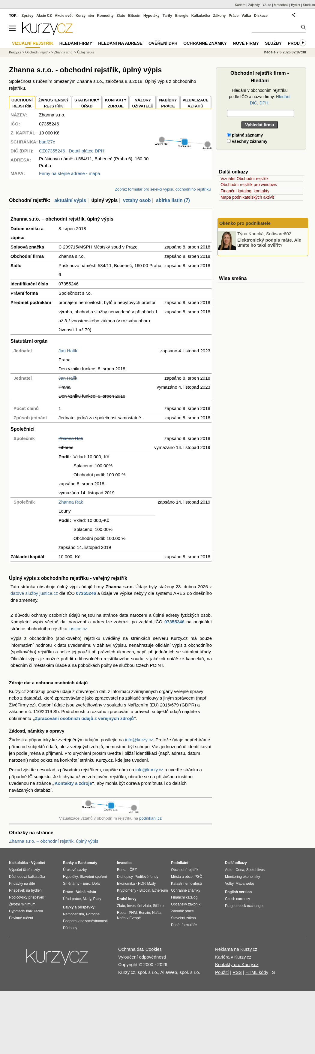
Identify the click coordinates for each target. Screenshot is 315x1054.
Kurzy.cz (15, 52)
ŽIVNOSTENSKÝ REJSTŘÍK (53, 103)
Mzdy (87, 899)
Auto (228, 870)
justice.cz (77, 628)
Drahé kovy (126, 899)
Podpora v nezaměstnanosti (85, 921)
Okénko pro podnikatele (245, 223)
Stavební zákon (183, 918)
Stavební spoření (93, 877)
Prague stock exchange (243, 906)
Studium (309, 5)
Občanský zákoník (185, 904)
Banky (68, 863)
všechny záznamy (247, 141)
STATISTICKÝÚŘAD (86, 103)
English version (238, 892)
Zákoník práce (182, 911)
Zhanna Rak (70, 438)
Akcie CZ (44, 16)
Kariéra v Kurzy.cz (233, 956)
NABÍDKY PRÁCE (168, 103)
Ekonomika (126, 883)
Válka (246, 16)
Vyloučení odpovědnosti (142, 956)
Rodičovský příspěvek (26, 897)
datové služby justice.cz (34, 593)
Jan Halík (67, 350)
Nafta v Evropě (129, 918)
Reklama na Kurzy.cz (236, 949)
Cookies (154, 949)
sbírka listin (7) (173, 200)
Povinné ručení (21, 918)
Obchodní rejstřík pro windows (248, 184)
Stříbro (158, 906)
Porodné (93, 914)
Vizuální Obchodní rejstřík (244, 178)
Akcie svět (64, 16)
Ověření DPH (162, 43)
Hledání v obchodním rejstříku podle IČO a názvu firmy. (259, 96)
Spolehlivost (256, 870)
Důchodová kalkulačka (27, 877)
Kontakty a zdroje (73, 783)
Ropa (121, 913)
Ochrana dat (130, 949)
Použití (222, 972)
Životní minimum (22, 904)
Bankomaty (87, 863)
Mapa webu (245, 883)
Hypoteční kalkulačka (26, 911)
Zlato (121, 16)
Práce (234, 16)
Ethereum (160, 890)
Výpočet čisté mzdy (24, 870)
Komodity (105, 16)
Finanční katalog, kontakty (244, 190)
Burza (121, 870)
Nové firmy (246, 43)
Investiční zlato (139, 906)
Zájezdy (254, 5)
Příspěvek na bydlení (26, 890)
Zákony (219, 16)
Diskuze (261, 16)
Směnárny (71, 883)
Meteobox (281, 5)
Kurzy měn (85, 16)
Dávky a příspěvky (78, 907)
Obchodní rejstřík (37, 52)
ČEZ (133, 870)
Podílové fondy (146, 877)
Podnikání (179, 863)
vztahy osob (137, 200)
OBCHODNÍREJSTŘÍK (22, 103)
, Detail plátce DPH (71, 150)
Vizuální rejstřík (32, 43)
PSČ (198, 877)
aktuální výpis (70, 200)
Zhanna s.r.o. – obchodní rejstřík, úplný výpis (53, 841)
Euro (86, 883)
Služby (273, 43)
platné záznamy (245, 135)
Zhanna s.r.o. (63, 52)
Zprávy (27, 16)
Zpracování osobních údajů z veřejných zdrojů (84, 718)
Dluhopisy (125, 877)
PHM (133, 913)
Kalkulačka (200, 16)
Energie (181, 16)
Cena (240, 870)
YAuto (266, 5)
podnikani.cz (150, 818)
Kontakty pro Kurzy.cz (237, 964)
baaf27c (47, 141)
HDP (141, 883)
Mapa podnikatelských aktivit (247, 197)
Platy (97, 899)
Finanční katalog (184, 897)
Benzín (144, 913)
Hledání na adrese (120, 43)
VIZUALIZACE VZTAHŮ (195, 103)
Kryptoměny (126, 890)
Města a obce (182, 877)
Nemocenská (73, 914)
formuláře (189, 925)
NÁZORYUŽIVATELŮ (142, 103)
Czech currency (237, 899)
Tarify (167, 16)
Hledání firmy (75, 43)
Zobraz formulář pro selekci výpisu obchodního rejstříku (163, 189)
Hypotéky (151, 16)
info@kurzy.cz (139, 739)
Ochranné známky (205, 43)
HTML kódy (256, 972)
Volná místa (86, 892)
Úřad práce (72, 899)
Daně (175, 925)
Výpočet (38, 863)
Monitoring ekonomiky (242, 877)
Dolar (96, 883)
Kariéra (240, 5)
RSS (237, 972)
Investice (124, 863)
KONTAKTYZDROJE (115, 103)
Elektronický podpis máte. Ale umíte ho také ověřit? (269, 242)
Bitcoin (134, 16)
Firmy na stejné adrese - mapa (69, 173)
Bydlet (295, 5)
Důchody (70, 928)
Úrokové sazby (75, 870)
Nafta (156, 913)
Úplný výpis (85, 52)
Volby (229, 883)
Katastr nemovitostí (186, 883)
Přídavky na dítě (22, 883)
